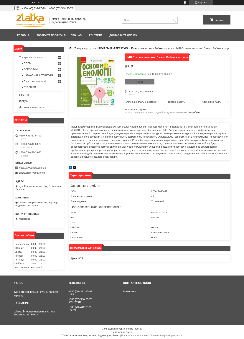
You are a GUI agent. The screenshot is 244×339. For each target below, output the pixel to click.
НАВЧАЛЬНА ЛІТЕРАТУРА (113, 48)
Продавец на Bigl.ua (122, 332)
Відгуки (23, 100)
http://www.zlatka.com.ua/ (32, 167)
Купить (139, 82)
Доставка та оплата (123, 35)
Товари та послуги (49, 35)
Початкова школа (141, 48)
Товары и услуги (84, 48)
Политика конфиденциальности (166, 335)
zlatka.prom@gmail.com (32, 172)
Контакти (95, 35)
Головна (23, 35)
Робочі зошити (163, 48)
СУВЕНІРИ (30, 87)
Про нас (76, 35)
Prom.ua (138, 328)
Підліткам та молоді (35, 81)
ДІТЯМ (27, 63)
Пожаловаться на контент (134, 335)
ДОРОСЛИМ (31, 69)
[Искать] (174, 20)
